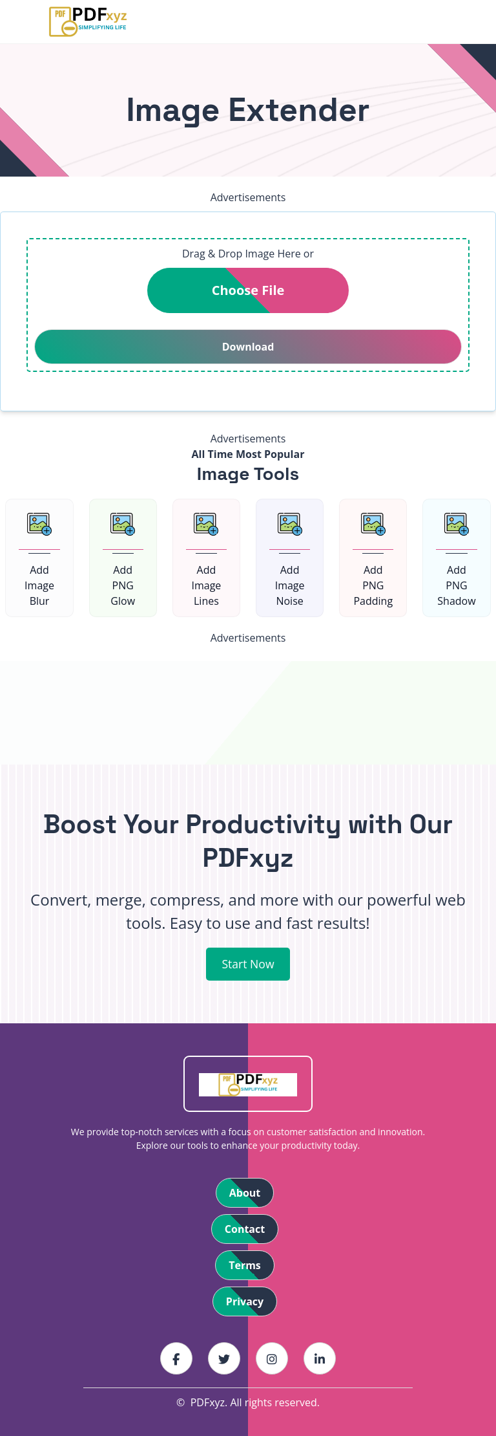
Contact (245, 1229)
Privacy (245, 1301)
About (245, 1193)
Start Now (248, 964)
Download (248, 347)
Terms (245, 1265)
